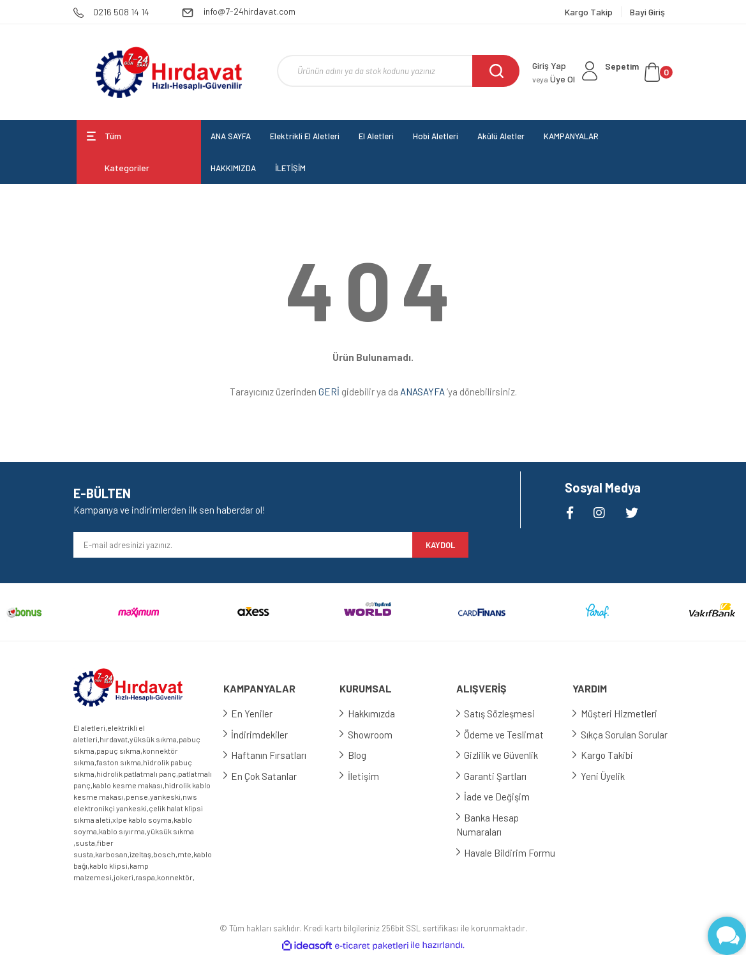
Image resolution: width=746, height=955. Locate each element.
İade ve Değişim (502, 796)
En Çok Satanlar (269, 776)
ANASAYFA (422, 391)
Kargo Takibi (611, 755)
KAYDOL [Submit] (440, 545)
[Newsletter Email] (243, 545)
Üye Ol (553, 78)
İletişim (368, 776)
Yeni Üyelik (607, 776)
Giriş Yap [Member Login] (549, 65)
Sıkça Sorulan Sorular (628, 734)
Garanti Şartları (500, 776)
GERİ (328, 391)
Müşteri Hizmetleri (623, 713)
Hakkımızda (375, 713)
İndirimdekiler (264, 734)
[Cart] (639, 72)
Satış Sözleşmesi (504, 713)
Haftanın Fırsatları (273, 755)
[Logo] (169, 72)
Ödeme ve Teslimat (509, 734)
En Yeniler (257, 713)
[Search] (398, 71)
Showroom (374, 734)
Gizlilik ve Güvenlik (506, 755)
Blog (361, 755)
